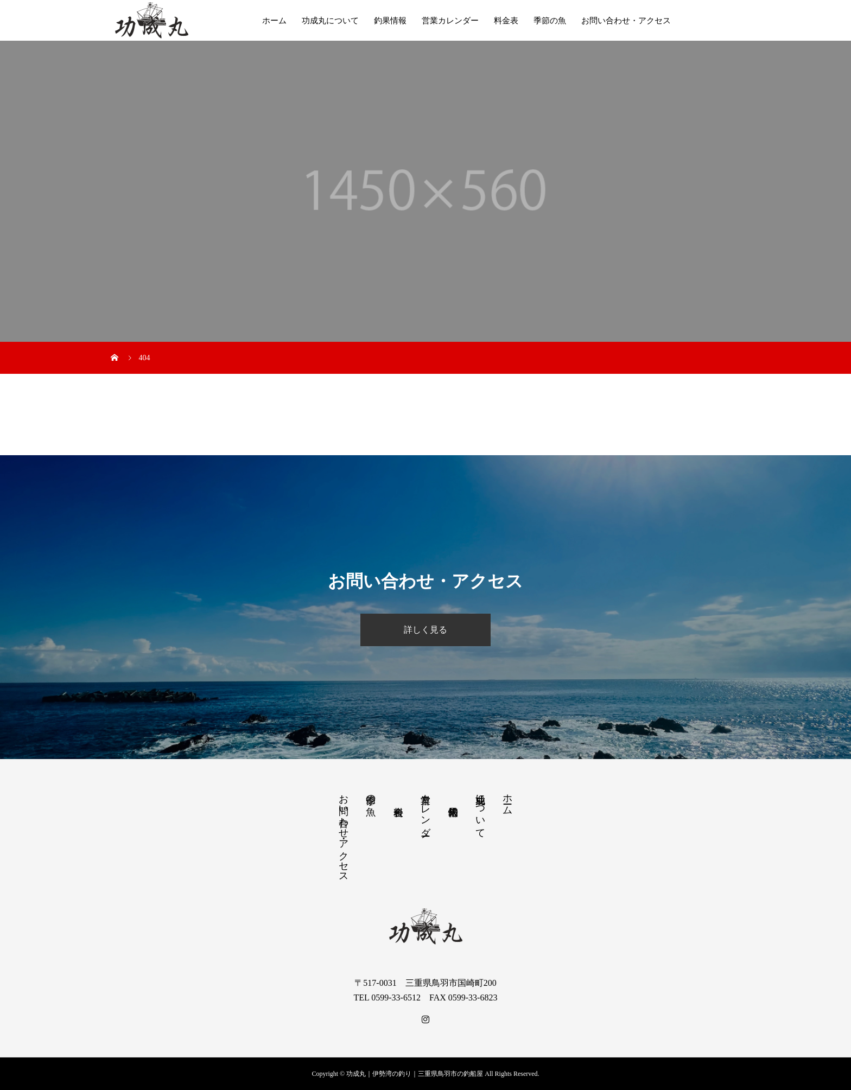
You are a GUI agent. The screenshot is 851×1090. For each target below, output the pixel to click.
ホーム (274, 20)
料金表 (506, 20)
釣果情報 (390, 20)
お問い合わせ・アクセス (626, 20)
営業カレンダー (450, 20)
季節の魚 (550, 20)
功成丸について (330, 20)
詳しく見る (425, 629)
